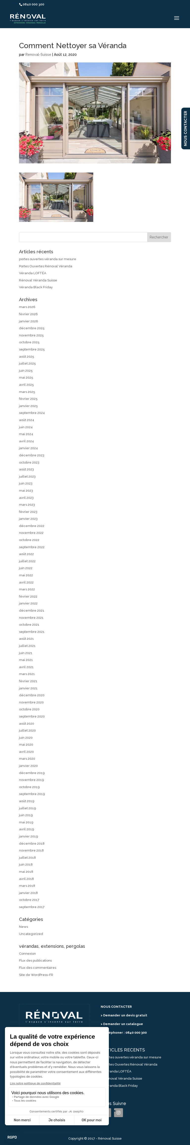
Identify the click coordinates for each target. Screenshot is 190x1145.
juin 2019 (26, 815)
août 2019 (26, 801)
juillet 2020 (27, 730)
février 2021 (28, 681)
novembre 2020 (31, 702)
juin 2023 (25, 483)
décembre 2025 (32, 328)
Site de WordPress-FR (36, 975)
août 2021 (26, 638)
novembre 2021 (31, 618)
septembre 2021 (32, 632)
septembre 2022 (32, 547)
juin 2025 (26, 370)
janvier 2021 (28, 688)
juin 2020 (26, 737)
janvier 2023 (28, 519)
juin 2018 (26, 864)
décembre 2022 (31, 526)
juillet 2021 (27, 646)
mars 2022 (27, 589)
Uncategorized (31, 934)
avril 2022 (26, 582)
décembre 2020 (32, 695)
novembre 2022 (31, 533)
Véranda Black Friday (36, 287)
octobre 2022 (29, 540)
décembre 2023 (31, 455)
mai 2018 (26, 871)
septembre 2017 (32, 907)
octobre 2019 (29, 787)
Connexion (27, 953)
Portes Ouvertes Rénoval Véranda (45, 266)
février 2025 (28, 399)
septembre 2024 (32, 413)
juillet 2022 (27, 561)
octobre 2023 (29, 462)
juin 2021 (25, 653)
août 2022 (26, 554)
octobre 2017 (29, 900)
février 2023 (28, 512)
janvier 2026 (28, 321)
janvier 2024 (28, 448)
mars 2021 (27, 674)
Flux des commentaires (37, 968)
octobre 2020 (29, 709)
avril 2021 (26, 667)
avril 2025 (26, 385)
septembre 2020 (32, 716)
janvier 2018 (28, 893)
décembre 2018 (32, 843)
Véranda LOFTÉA (32, 273)
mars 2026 (27, 307)
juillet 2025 (27, 363)
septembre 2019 (32, 794)
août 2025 (26, 356)
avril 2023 (26, 498)
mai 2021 (26, 660)
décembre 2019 (32, 773)
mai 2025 (26, 377)
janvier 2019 (28, 836)
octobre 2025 (29, 342)
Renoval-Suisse (38, 55)
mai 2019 (26, 822)
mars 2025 (27, 392)
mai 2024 (26, 434)
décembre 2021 (31, 610)
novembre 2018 (31, 850)
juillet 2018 (27, 857)
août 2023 (26, 469)
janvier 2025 (28, 406)
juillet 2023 (27, 476)
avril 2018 (26, 879)
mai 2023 (26, 490)
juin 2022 (25, 568)
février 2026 (28, 314)
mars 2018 (27, 886)
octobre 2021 (29, 624)
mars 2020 (27, 758)
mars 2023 (27, 504)
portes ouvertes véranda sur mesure (47, 259)
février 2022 (28, 596)
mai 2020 (26, 744)
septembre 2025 (32, 349)
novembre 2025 (31, 335)
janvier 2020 (28, 766)
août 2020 (26, 723)
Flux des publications (35, 960)
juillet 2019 (27, 808)
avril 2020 (26, 752)
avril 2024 (26, 441)
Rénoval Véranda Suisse (38, 280)
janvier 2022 (28, 603)
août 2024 (26, 420)
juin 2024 (26, 427)
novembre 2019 (31, 780)
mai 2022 (26, 575)
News (23, 927)
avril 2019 (26, 829)
